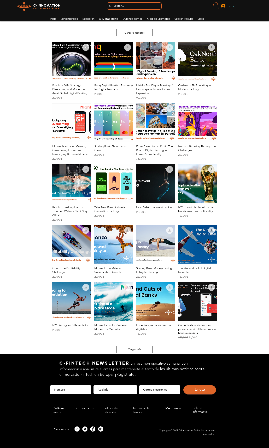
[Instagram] (100, 429)
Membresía (173, 408)
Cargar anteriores (134, 32)
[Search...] (134, 6)
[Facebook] (92, 429)
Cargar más (134, 349)
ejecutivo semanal (165, 363)
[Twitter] (84, 429)
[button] (216, 5)
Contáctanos (85, 408)
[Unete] (199, 389)
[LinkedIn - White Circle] (77, 429)
